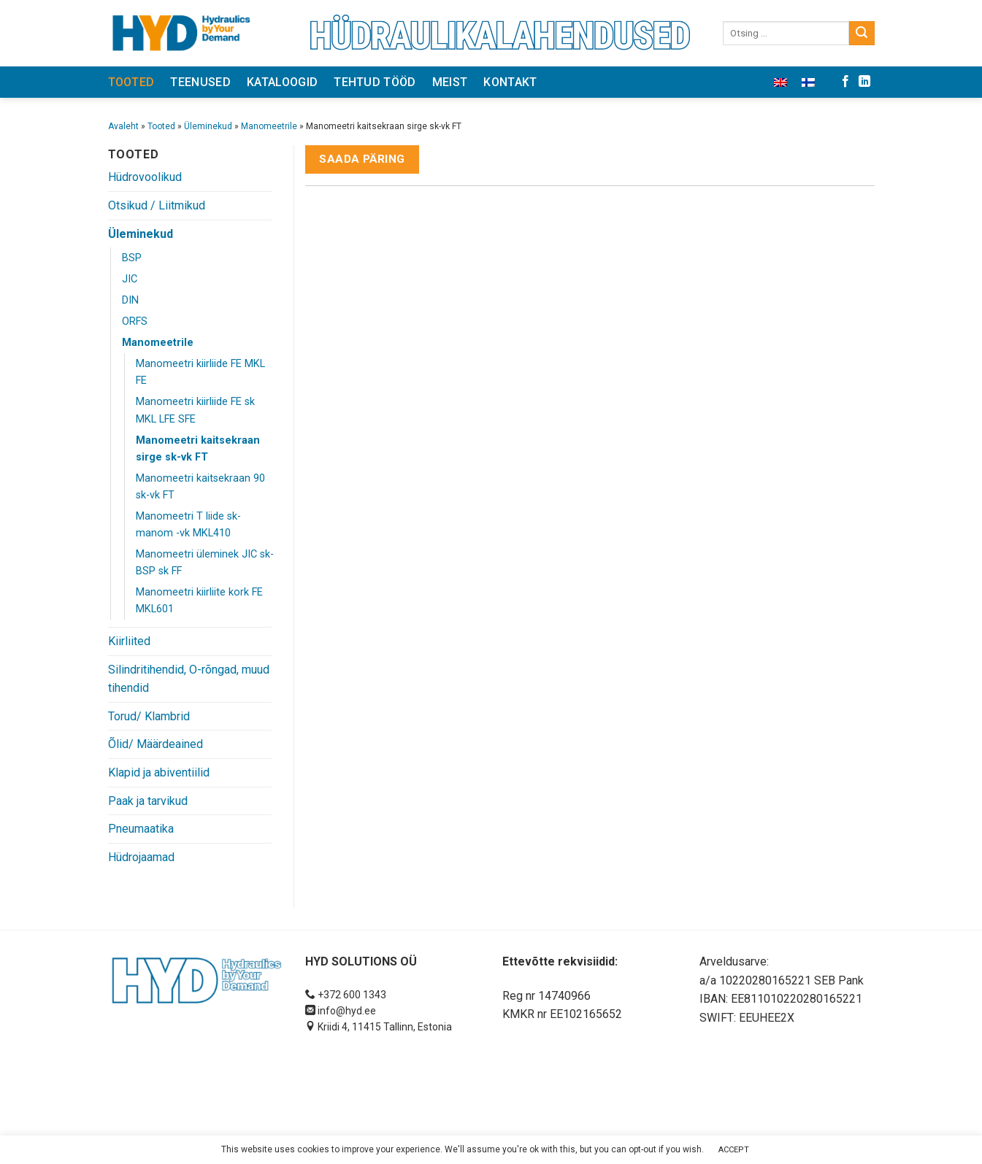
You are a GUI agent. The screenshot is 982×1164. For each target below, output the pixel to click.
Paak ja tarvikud (148, 801)
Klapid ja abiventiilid (159, 772)
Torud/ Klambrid (149, 716)
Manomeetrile (269, 126)
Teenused (200, 82)
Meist (450, 82)
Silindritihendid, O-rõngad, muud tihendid (188, 679)
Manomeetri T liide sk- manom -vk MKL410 (188, 524)
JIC (129, 279)
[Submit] (861, 33)
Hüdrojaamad (141, 857)
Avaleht (123, 126)
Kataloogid (282, 82)
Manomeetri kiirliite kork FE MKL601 (199, 600)
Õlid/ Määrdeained (155, 744)
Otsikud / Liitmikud (156, 205)
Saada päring (362, 159)
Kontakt (510, 82)
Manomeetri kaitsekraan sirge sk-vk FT (198, 448)
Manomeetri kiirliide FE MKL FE (200, 372)
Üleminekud (208, 126)
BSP (132, 258)
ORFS (134, 321)
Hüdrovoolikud (145, 177)
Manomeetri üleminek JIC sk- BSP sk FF (205, 562)
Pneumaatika (141, 829)
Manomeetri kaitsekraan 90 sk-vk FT (200, 486)
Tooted (131, 82)
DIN (130, 300)
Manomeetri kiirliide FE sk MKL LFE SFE (195, 410)
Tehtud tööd (375, 82)
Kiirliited (129, 641)
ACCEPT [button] (733, 1150)
